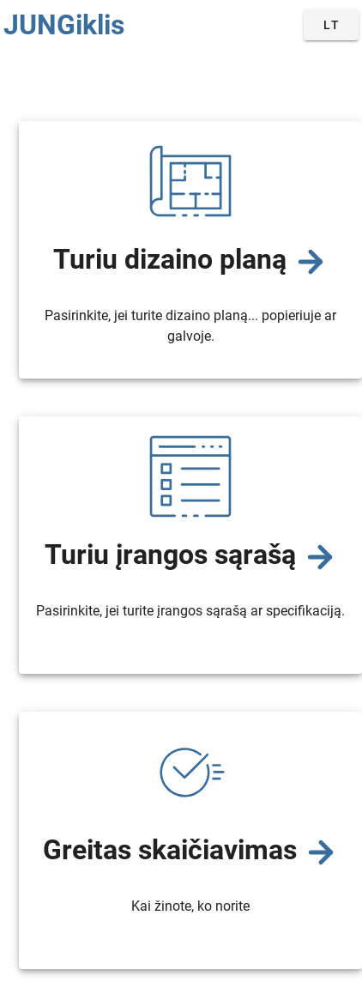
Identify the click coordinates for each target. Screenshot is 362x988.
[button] (331, 24)
